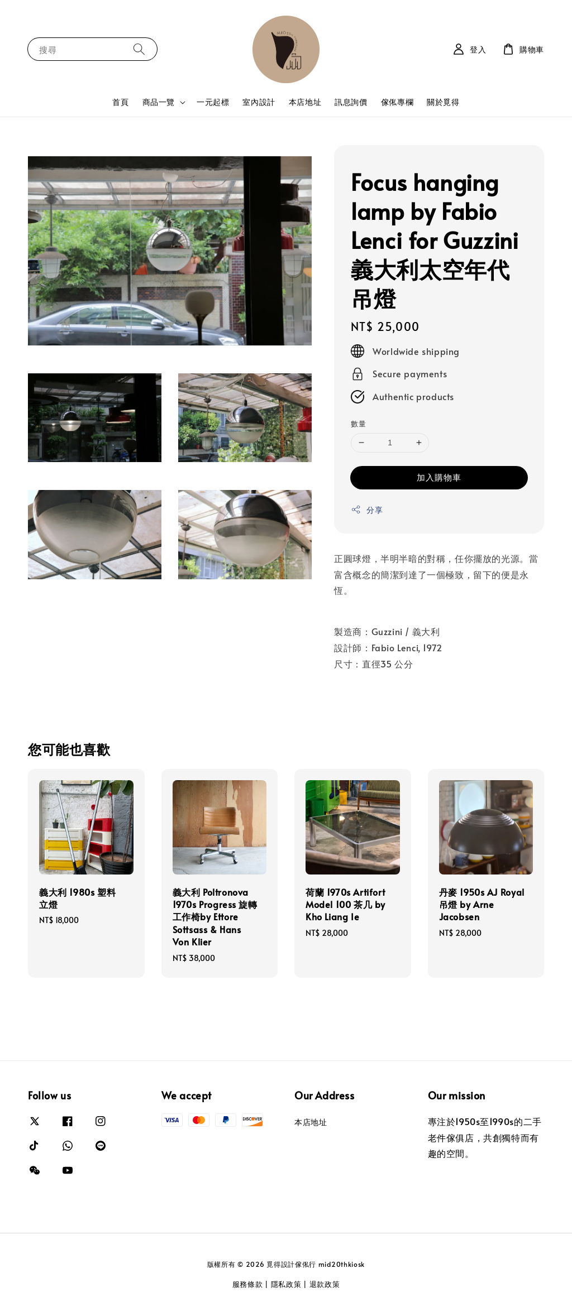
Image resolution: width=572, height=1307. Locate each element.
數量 (358, 424)
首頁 (120, 102)
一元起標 (213, 102)
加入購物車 (439, 477)
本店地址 (305, 102)
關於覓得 (443, 102)
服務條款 (247, 1284)
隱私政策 (286, 1284)
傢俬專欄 (397, 102)
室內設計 (258, 102)
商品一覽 (158, 102)
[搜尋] (139, 49)
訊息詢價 (351, 102)
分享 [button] (367, 509)
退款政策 (324, 1284)
